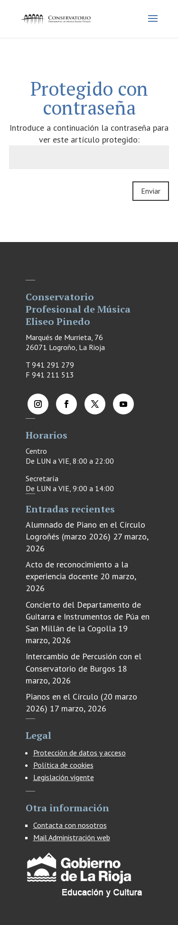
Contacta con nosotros (70, 825)
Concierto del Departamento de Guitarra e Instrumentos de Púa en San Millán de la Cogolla (88, 616)
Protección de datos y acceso (79, 752)
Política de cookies (63, 765)
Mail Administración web (71, 837)
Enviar (150, 191)
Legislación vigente (63, 777)
